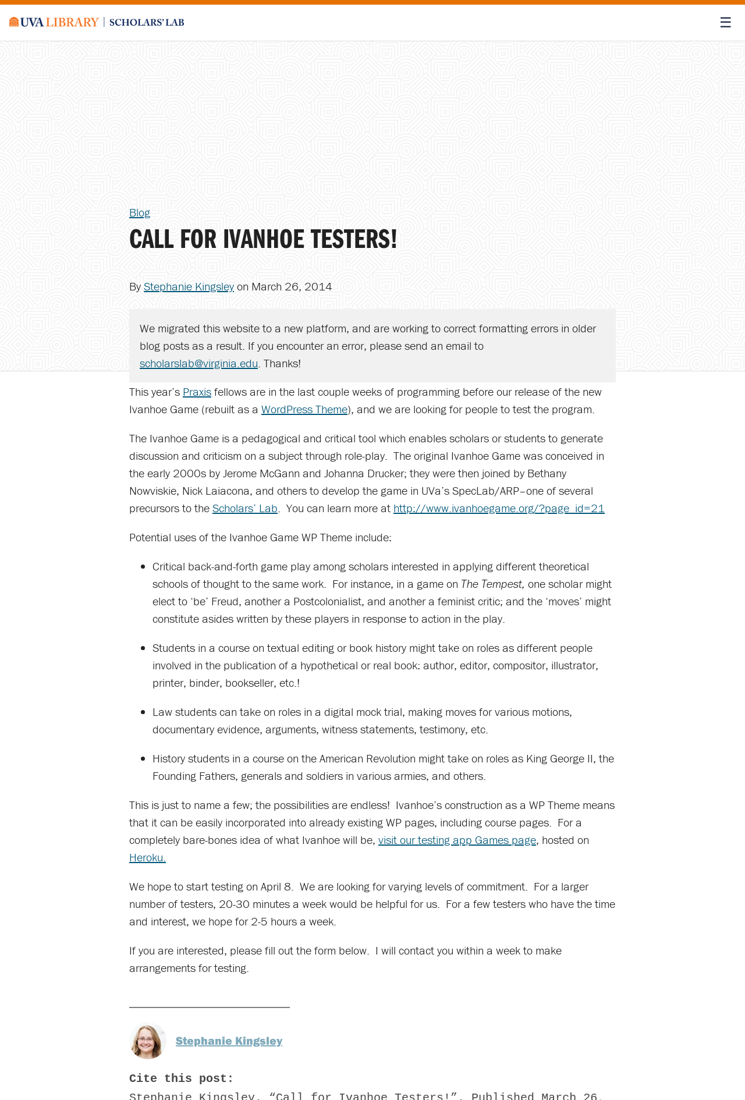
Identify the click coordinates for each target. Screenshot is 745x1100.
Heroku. (147, 857)
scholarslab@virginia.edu (199, 363)
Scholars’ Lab (245, 508)
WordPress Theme (304, 409)
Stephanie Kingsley (189, 286)
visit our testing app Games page (457, 839)
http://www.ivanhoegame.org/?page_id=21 (499, 508)
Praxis (197, 391)
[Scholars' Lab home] (96, 22)
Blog (139, 212)
